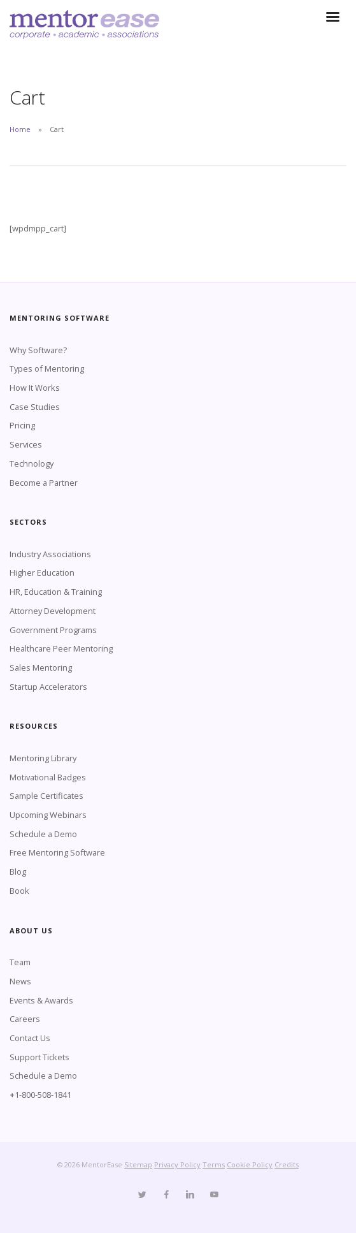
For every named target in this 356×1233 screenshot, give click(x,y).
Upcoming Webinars (48, 815)
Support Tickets (39, 1057)
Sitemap (138, 1164)
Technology (31, 463)
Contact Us (30, 1038)
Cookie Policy (250, 1164)
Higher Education (42, 572)
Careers (25, 1019)
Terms (214, 1164)
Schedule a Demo (43, 834)
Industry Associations (50, 554)
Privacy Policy (177, 1164)
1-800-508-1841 (43, 1094)
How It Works (35, 387)
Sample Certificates (46, 795)
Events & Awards (41, 1000)
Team (20, 962)
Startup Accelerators (48, 686)
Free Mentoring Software (57, 852)
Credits (286, 1164)
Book (19, 890)
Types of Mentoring (47, 368)
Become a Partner (44, 482)
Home (20, 129)
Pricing (22, 425)
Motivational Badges (48, 777)
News (20, 981)
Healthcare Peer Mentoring (61, 648)
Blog (18, 871)
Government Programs (53, 630)
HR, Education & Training (56, 591)
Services (26, 444)
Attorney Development (53, 610)
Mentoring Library (43, 758)
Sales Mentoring (41, 667)
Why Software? (38, 350)
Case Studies (35, 406)
